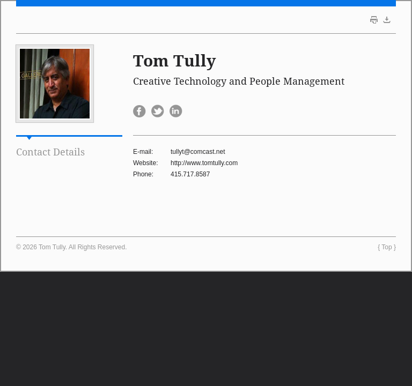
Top (386, 247)
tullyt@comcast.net (198, 151)
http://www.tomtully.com (204, 163)
